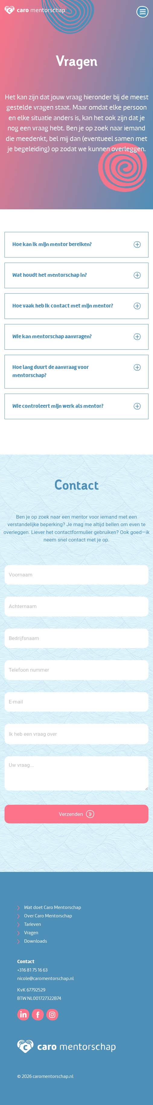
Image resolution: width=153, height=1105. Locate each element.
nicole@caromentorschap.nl (45, 978)
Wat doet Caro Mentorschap (52, 907)
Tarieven (32, 924)
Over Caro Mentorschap (48, 916)
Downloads (35, 941)
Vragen (31, 933)
